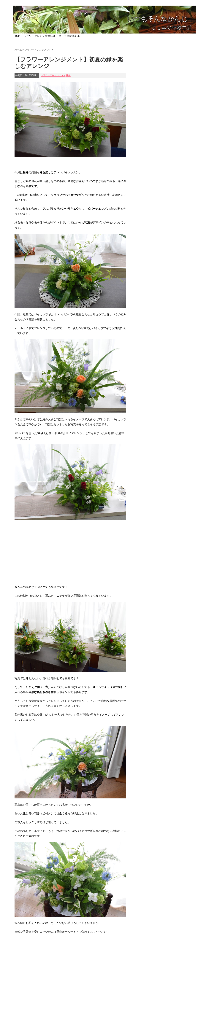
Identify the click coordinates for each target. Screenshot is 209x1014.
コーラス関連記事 (69, 35)
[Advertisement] (70, 555)
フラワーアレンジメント (53, 75)
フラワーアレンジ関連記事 (39, 35)
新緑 (68, 75)
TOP (17, 35)
